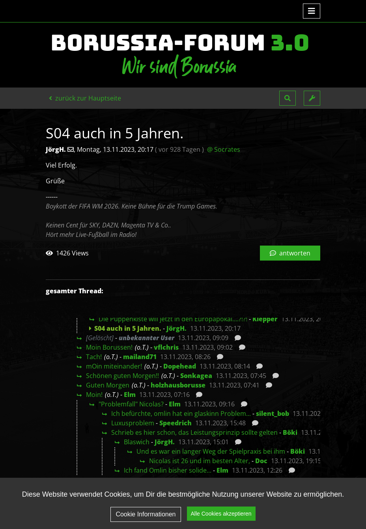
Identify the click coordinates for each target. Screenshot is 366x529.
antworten (290, 253)
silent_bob (272, 413)
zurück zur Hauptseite (85, 98)
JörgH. (176, 328)
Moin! (94, 394)
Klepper (265, 319)
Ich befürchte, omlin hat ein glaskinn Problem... (181, 413)
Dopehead (179, 366)
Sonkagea (196, 375)
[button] (287, 98)
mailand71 (140, 356)
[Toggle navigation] (311, 11)
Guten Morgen (107, 385)
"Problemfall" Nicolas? (131, 404)
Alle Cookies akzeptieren (221, 514)
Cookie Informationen (146, 514)
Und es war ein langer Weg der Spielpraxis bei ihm (211, 451)
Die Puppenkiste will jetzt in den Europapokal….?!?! (173, 319)
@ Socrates (223, 149)
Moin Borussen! (109, 347)
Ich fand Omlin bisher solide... (167, 470)
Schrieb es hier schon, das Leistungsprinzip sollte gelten (194, 432)
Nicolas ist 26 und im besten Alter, (200, 460)
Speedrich (175, 423)
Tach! (93, 356)
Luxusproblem (133, 423)
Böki (290, 432)
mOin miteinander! (114, 366)
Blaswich (136, 442)
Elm (130, 394)
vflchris (166, 347)
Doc (261, 460)
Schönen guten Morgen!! (122, 375)
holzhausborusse (178, 385)
